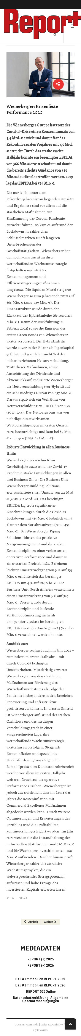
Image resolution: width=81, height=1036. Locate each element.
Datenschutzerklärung (31, 998)
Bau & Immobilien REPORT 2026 (40, 985)
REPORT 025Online (40, 991)
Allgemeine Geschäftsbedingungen (45, 999)
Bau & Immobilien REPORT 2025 (40, 979)
